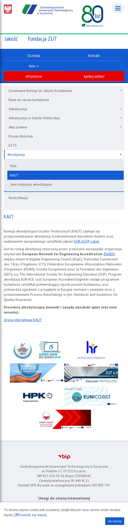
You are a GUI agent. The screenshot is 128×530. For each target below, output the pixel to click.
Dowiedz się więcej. (32, 515)
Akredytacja (64, 154)
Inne (34, 65)
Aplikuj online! (94, 76)
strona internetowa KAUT (23, 320)
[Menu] (118, 8)
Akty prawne (65, 127)
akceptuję (114, 521)
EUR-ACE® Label (86, 241)
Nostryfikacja (18, 197)
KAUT (14, 175)
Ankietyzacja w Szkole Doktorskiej (65, 118)
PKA (13, 166)
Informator (34, 76)
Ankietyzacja (65, 109)
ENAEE (109, 254)
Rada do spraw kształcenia (29, 99)
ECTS (13, 145)
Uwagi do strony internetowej (64, 498)
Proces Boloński (21, 136)
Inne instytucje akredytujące (31, 184)
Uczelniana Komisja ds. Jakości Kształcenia (65, 90)
